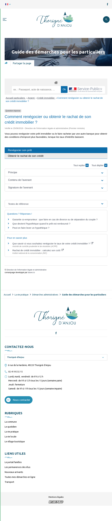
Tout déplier (99, 165)
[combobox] (56, 357)
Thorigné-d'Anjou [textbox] (15, 357)
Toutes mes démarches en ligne (20, 477)
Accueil (7, 294)
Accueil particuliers (16, 98)
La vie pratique (22, 294)
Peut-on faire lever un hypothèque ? (30, 227)
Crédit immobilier (46, 98)
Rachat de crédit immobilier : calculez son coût (38, 250)
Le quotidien (11, 427)
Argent (31, 98)
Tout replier (81, 165)
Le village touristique (15, 441)
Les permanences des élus (17, 467)
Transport (9, 482)
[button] (56, 172)
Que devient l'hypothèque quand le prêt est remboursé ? (41, 223)
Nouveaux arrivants (14, 472)
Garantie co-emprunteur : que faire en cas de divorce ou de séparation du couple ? (55, 219)
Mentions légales (56, 497)
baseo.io (31, 272)
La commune (11, 422)
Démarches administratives (45, 294)
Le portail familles (13, 462)
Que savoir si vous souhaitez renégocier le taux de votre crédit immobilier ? (52, 243)
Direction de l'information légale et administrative (26, 270)
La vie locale (10, 436)
